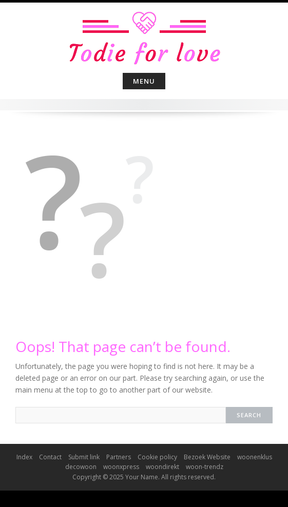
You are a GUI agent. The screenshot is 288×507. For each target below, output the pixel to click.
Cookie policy (157, 457)
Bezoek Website (207, 457)
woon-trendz (204, 466)
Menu (144, 81)
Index (24, 457)
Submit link (84, 457)
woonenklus (254, 457)
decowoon (81, 466)
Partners (118, 457)
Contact (50, 457)
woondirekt (162, 466)
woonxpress (121, 466)
